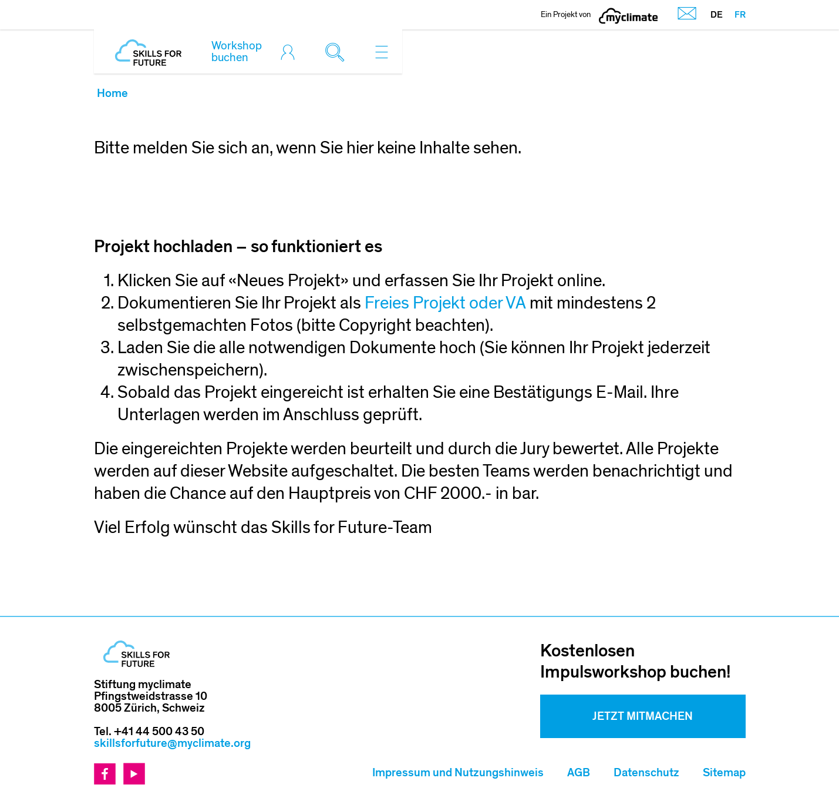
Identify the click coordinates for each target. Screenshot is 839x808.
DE (716, 14)
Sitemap (724, 772)
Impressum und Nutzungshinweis (458, 772)
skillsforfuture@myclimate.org (172, 743)
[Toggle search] (337, 52)
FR (740, 14)
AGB (578, 772)
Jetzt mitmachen (642, 716)
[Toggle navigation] (381, 51)
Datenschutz (646, 772)
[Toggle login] (290, 52)
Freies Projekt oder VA (447, 303)
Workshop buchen (236, 51)
